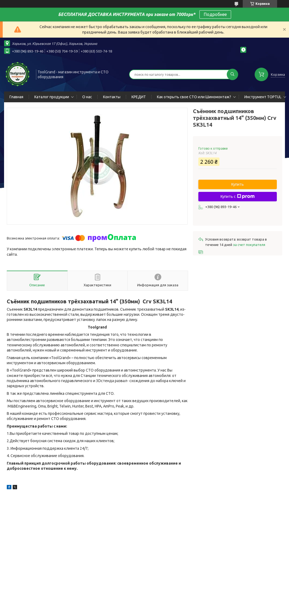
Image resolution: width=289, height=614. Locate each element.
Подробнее (215, 14)
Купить (237, 184)
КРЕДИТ (139, 97)
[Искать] (232, 74)
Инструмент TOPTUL (262, 97)
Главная (16, 97)
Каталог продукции (51, 97)
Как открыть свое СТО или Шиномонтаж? (194, 97)
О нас (87, 97)
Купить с (238, 196)
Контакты (111, 97)
